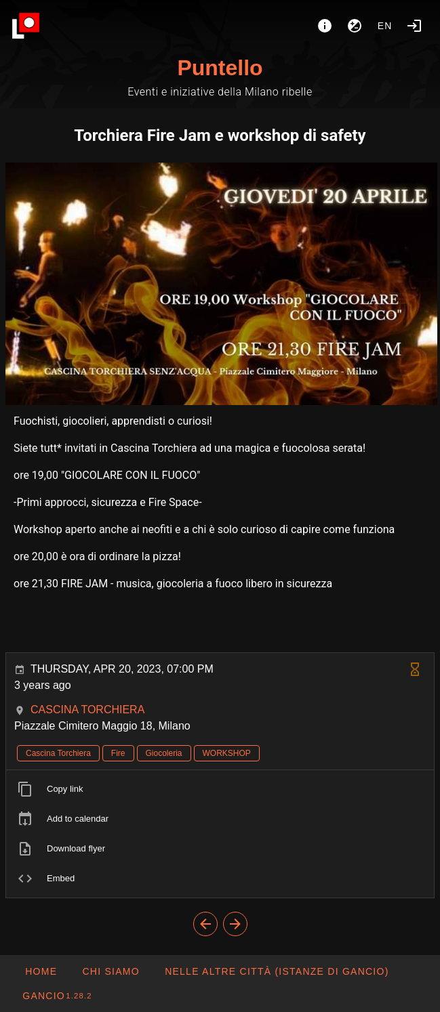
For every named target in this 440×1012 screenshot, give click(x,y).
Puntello (219, 68)
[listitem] (220, 789)
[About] (325, 26)
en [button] (385, 25)
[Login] (414, 26)
